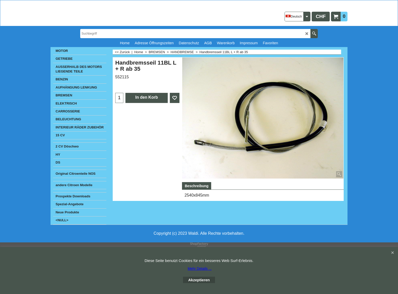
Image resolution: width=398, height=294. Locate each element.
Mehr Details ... (199, 269)
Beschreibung (196, 186)
